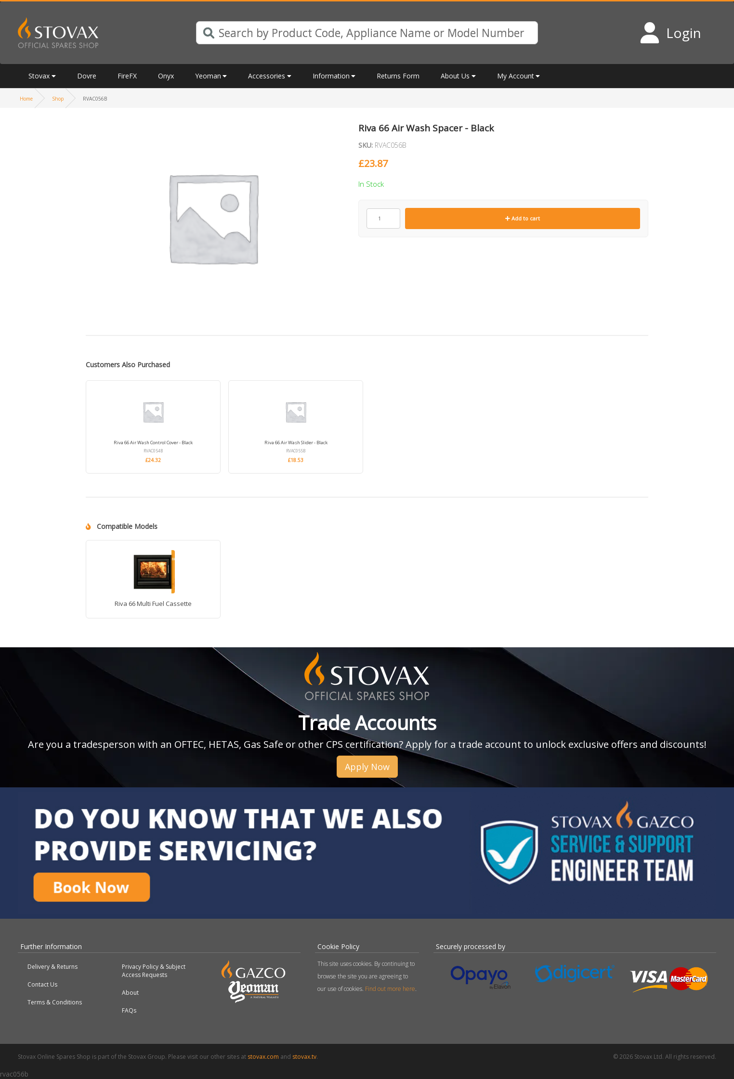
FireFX (127, 75)
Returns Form (398, 75)
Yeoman (208, 75)
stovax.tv (304, 1057)
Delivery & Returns (52, 967)
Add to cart (522, 218)
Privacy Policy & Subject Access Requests (153, 971)
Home (26, 98)
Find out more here (390, 989)
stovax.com (263, 1057)
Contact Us (42, 984)
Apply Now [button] (367, 766)
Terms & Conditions (54, 1002)
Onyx (166, 75)
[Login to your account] (670, 32)
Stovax (39, 75)
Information (331, 75)
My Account (515, 75)
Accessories (266, 75)
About (130, 993)
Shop (58, 98)
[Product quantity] (383, 218)
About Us (455, 75)
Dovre (86, 75)
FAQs (129, 1010)
